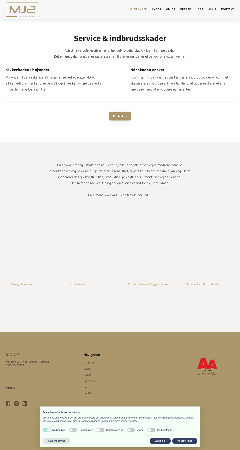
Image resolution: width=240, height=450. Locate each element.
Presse (185, 9)
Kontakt (227, 9)
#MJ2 (212, 9)
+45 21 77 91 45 (20, 374)
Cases (156, 9)
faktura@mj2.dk (20, 391)
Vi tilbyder (138, 9)
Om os (170, 9)
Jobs (199, 9)
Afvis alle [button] (160, 441)
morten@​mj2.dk (20, 380)
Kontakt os (120, 116)
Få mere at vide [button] (56, 441)
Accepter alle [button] (185, 441)
